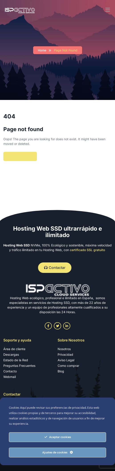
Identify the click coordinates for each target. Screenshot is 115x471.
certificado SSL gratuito (87, 250)
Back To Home (20, 156)
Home (42, 50)
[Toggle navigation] (107, 9)
